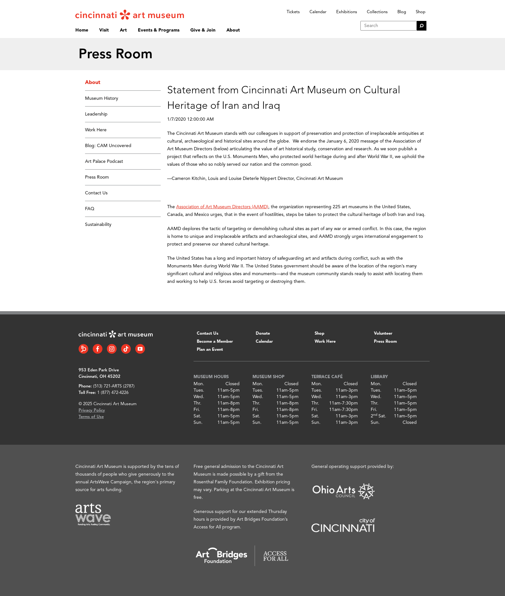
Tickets (293, 12)
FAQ (89, 209)
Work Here (96, 130)
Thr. (197, 403)
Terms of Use (91, 417)
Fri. (197, 409)
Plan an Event (210, 350)
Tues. (199, 390)
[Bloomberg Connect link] (83, 349)
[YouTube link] (140, 349)
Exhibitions (346, 12)
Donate (263, 333)
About (233, 30)
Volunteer (383, 333)
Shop (420, 12)
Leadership (96, 114)
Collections (377, 12)
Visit (104, 30)
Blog (401, 12)
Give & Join (202, 30)
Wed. (199, 397)
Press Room (97, 177)
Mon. (199, 384)
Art (123, 30)
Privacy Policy (92, 410)
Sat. (197, 416)
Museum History (101, 98)
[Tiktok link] (126, 349)
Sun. (198, 422)
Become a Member (215, 342)
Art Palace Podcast (104, 161)
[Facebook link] (97, 349)
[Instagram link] (112, 349)
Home (81, 30)
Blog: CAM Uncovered (108, 146)
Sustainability (98, 224)
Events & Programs (158, 30)
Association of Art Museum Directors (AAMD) (222, 207)
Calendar (318, 12)
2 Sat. (378, 416)
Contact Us (96, 193)
